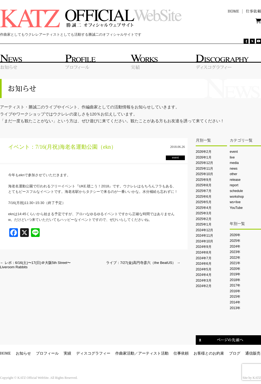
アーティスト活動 (153, 353)
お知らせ (23, 353)
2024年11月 (204, 235)
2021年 (235, 263)
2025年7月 (204, 191)
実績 (67, 353)
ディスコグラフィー (93, 353)
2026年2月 (204, 152)
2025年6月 (204, 197)
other (233, 174)
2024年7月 (204, 258)
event (234, 152)
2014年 (235, 302)
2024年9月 (204, 247)
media (234, 163)
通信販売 (252, 353)
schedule (236, 191)
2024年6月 (204, 264)
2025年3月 (204, 213)
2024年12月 (204, 230)
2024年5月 (204, 269)
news (233, 168)
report (234, 185)
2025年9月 (204, 180)
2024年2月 (204, 286)
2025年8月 (204, 185)
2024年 (235, 246)
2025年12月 (204, 163)
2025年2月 (204, 219)
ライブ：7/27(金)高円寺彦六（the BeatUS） (143, 263)
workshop (237, 197)
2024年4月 (204, 275)
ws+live (235, 202)
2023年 (235, 252)
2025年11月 (204, 168)
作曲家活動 (124, 353)
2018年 (235, 280)
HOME (5, 353)
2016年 (235, 291)
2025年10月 (204, 174)
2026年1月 (204, 157)
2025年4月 (204, 208)
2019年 (235, 274)
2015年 (235, 296)
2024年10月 (204, 241)
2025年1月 (204, 224)
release (235, 180)
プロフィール (47, 353)
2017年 (235, 285)
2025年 (235, 241)
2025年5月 (204, 202)
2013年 (235, 308)
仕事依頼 (181, 353)
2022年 (235, 258)
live (232, 157)
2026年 (235, 235)
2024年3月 (204, 280)
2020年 (235, 269)
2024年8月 (204, 252)
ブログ (234, 353)
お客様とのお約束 (209, 353)
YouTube (236, 208)
